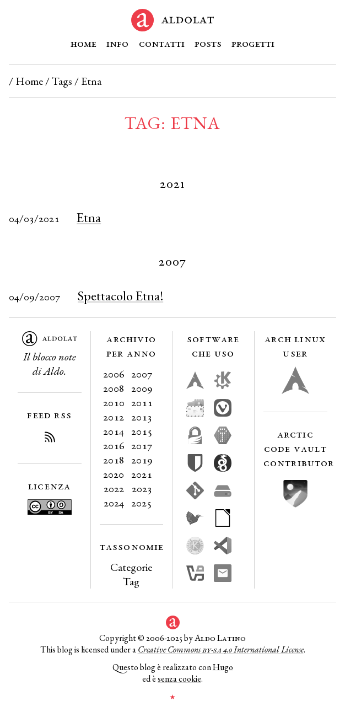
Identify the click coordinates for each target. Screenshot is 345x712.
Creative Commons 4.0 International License (221, 649)
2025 (141, 502)
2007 (142, 373)
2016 (114, 445)
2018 (114, 459)
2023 (142, 488)
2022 (114, 488)
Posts (208, 43)
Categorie (131, 567)
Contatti (162, 43)
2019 (142, 459)
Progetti (252, 43)
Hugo (223, 667)
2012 (113, 416)
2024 (114, 502)
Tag (131, 581)
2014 (113, 431)
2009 (142, 388)
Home (83, 43)
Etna (89, 217)
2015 (142, 431)
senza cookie (179, 678)
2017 (142, 445)
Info (117, 43)
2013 (141, 416)
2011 (142, 402)
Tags (62, 81)
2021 (141, 474)
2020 (113, 474)
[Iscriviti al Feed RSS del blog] (49, 438)
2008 (114, 388)
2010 (114, 402)
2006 (114, 373)
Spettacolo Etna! (120, 295)
